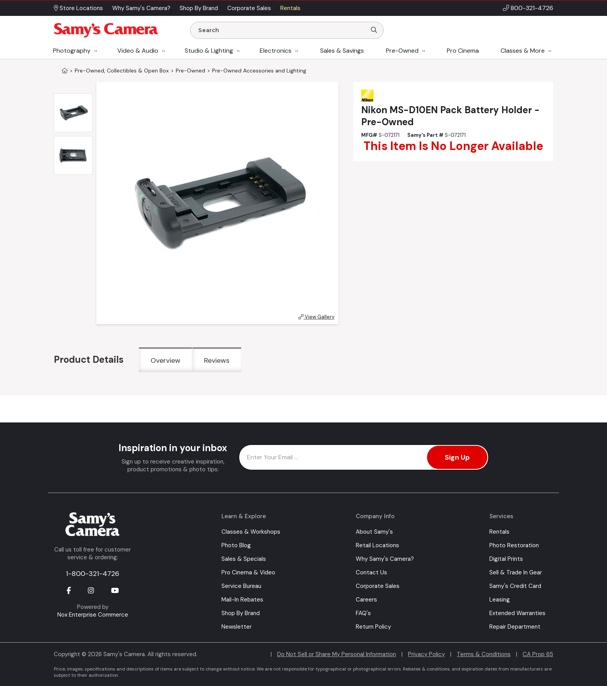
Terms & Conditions (484, 654)
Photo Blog (236, 545)
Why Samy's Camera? (385, 559)
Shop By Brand (240, 613)
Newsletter (236, 627)
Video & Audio (137, 51)
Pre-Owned (402, 51)
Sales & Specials (243, 559)
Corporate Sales (378, 586)
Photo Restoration (514, 545)
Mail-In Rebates (242, 599)
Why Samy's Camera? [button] (141, 8)
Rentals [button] (290, 8)
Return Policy (373, 627)
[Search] (374, 30)
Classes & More (523, 51)
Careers (366, 599)
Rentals (499, 532)
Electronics (275, 51)
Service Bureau (241, 586)
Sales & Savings (342, 51)
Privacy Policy (426, 654)
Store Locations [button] (78, 8)
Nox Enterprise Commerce (92, 615)
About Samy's (374, 532)
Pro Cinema (463, 51)
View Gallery (316, 317)
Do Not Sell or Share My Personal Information (336, 654)
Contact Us (371, 572)
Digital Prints (506, 559)
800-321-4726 (532, 8)
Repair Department (514, 627)
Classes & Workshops (250, 532)
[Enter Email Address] (364, 457)
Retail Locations (377, 545)
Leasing (499, 599)
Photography (72, 51)
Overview (165, 360)
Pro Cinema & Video (248, 572)
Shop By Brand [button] (199, 8)
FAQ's (363, 613)
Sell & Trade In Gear (515, 572)
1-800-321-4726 (92, 573)
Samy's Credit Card (515, 586)
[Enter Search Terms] (281, 30)
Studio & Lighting (209, 51)
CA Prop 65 (538, 654)
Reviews (217, 360)
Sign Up (457, 457)
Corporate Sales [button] (249, 8)
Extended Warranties (517, 613)
